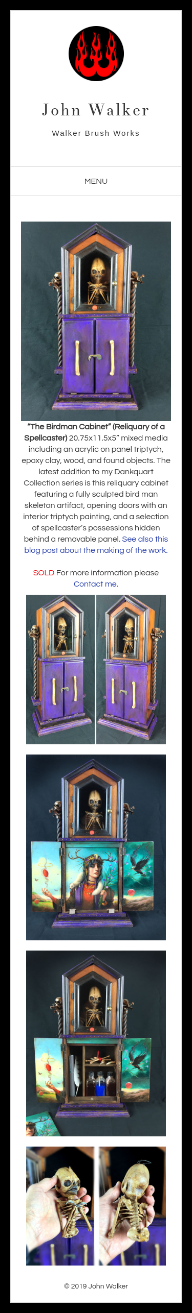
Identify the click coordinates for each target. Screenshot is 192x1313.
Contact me (95, 584)
